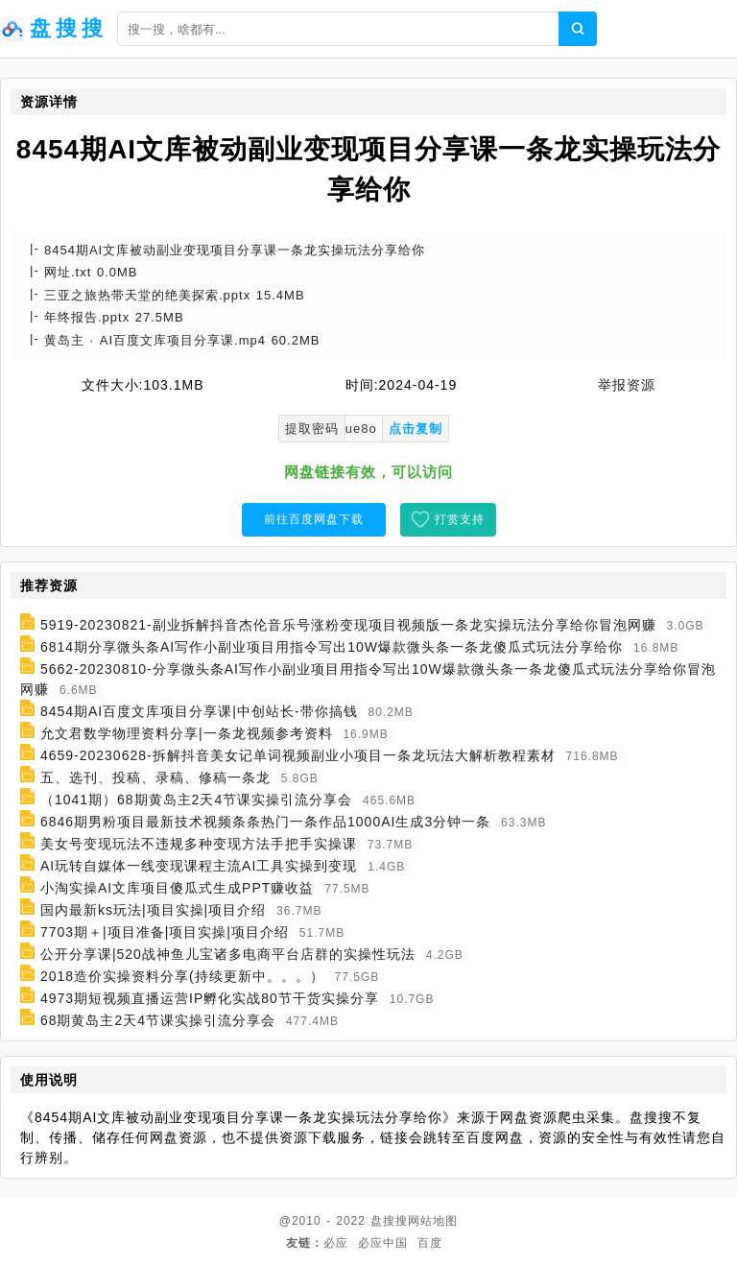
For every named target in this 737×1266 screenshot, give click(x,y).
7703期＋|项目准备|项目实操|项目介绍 (164, 932)
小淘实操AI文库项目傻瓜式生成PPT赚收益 (177, 888)
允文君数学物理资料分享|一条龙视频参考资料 (186, 733)
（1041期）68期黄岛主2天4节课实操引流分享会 (196, 799)
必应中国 (383, 1243)
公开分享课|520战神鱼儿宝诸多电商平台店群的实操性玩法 (228, 954)
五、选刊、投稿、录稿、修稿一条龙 (155, 777)
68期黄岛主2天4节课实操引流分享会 (157, 1020)
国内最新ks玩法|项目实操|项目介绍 (153, 910)
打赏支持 (460, 519)
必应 (335, 1243)
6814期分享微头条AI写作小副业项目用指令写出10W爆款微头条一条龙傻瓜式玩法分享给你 (331, 647)
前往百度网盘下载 (314, 519)
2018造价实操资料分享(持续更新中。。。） (182, 976)
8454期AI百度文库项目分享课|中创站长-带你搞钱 (199, 711)
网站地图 (433, 1221)
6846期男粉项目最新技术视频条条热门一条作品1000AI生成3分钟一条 (265, 821)
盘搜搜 (389, 1221)
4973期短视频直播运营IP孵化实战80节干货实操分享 (209, 998)
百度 (429, 1243)
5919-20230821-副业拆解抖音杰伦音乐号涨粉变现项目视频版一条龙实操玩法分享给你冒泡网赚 (348, 625)
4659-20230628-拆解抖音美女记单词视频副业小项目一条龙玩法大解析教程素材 (298, 755)
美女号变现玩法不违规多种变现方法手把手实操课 (198, 843)
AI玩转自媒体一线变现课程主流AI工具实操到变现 (198, 865)
